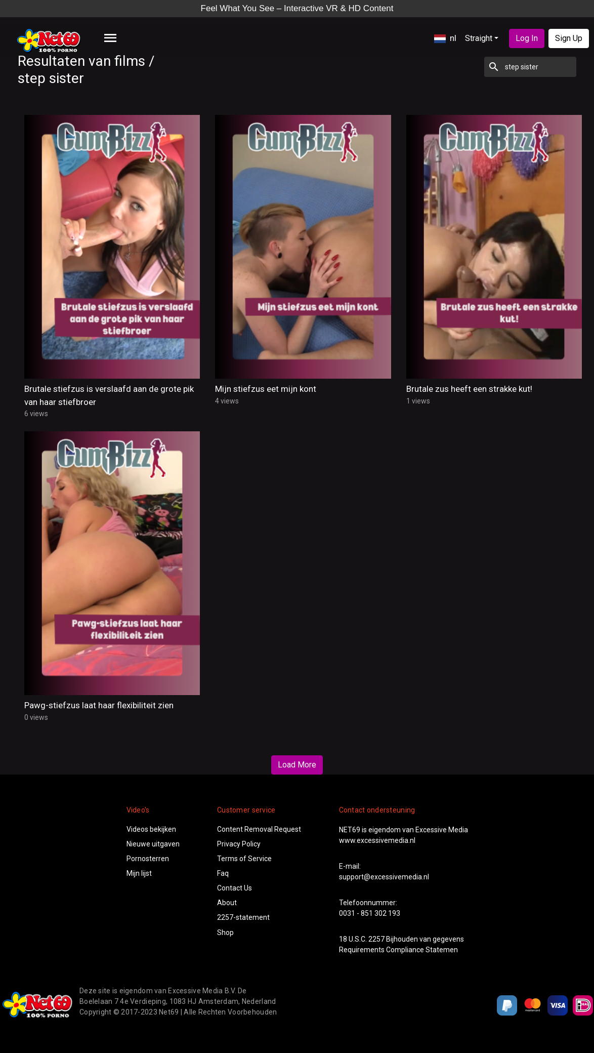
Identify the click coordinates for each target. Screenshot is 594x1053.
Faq (223, 873)
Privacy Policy (239, 844)
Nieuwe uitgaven (153, 844)
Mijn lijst (139, 873)
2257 (376, 939)
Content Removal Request (259, 829)
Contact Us (234, 888)
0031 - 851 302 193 (369, 913)
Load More (297, 765)
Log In (527, 38)
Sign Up (568, 38)
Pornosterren (147, 859)
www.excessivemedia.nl (377, 840)
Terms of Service (244, 859)
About (227, 903)
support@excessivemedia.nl (384, 877)
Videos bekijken (151, 829)
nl (445, 38)
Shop (225, 932)
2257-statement (243, 917)
